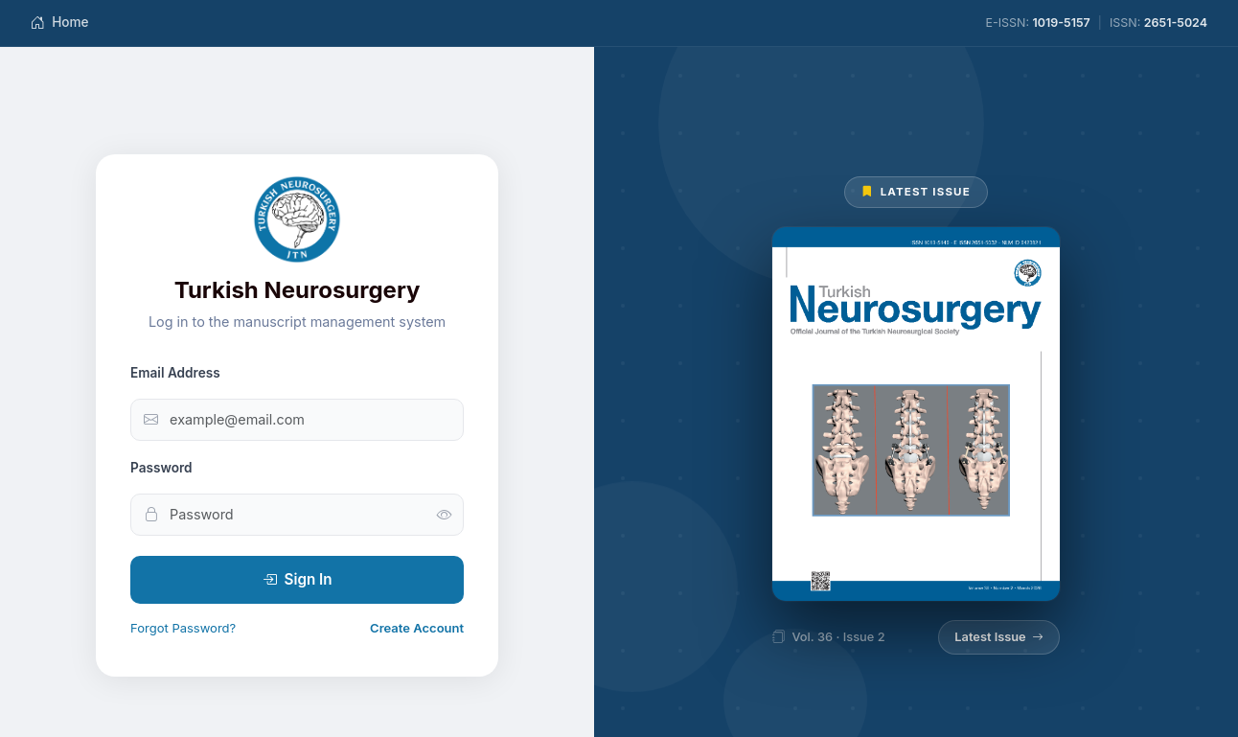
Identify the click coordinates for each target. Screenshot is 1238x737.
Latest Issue (998, 637)
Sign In (297, 579)
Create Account (417, 627)
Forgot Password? (183, 627)
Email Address (175, 372)
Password (161, 467)
